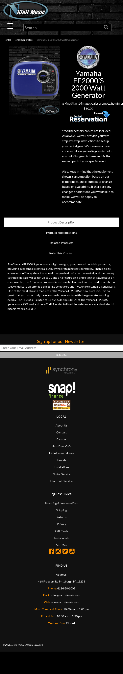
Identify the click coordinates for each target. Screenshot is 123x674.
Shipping (61, 510)
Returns (62, 517)
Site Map (61, 545)
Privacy (61, 524)
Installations (61, 467)
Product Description (61, 222)
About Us (61, 425)
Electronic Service (61, 481)
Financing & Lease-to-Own (61, 503)
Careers (61, 439)
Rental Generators (24, 39)
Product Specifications (61, 232)
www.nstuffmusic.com (65, 602)
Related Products (61, 243)
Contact (61, 432)
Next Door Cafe (61, 446)
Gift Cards (61, 531)
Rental (7, 39)
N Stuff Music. (17, 644)
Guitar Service (61, 474)
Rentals (61, 460)
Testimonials (61, 538)
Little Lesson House (61, 453)
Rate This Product (61, 253)
